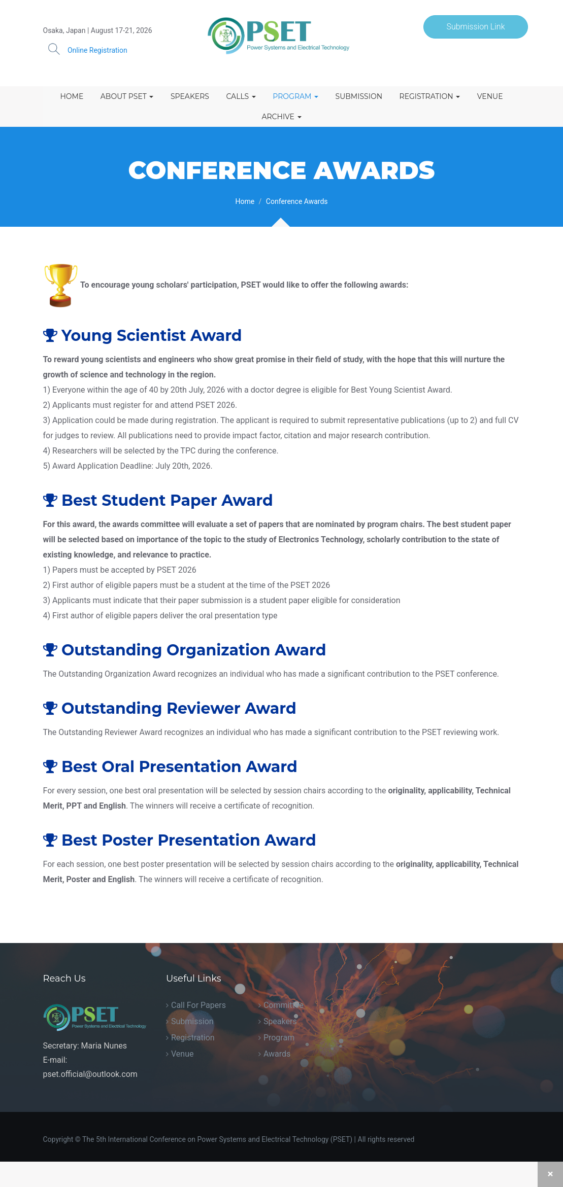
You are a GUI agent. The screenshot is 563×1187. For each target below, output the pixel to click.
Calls (240, 96)
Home (71, 96)
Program (295, 96)
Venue (490, 96)
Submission (359, 96)
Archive (281, 116)
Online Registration (97, 50)
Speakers (190, 96)
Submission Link (475, 26)
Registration (430, 96)
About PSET (127, 96)
